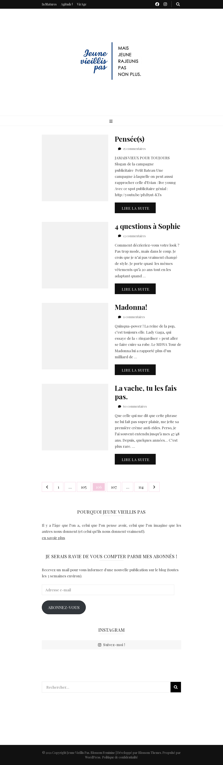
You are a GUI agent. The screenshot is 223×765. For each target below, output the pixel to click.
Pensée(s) (129, 138)
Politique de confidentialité (120, 757)
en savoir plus (53, 537)
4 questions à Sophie (147, 226)
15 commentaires (134, 149)
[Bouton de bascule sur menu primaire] (111, 121)
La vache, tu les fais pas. (146, 392)
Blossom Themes (149, 753)
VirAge (81, 4)
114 (142, 486)
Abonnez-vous (63, 607)
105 (85, 486)
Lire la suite (135, 208)
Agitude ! (67, 4)
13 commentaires (134, 236)
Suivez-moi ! (111, 645)
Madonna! (131, 307)
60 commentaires (135, 406)
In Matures (49, 4)
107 (115, 486)
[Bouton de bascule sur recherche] (178, 4)
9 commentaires (134, 317)
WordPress (92, 757)
